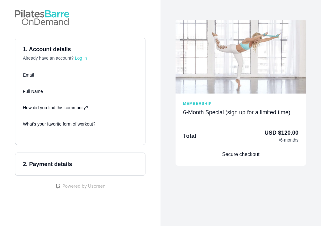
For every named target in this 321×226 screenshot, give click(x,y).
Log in (81, 58)
